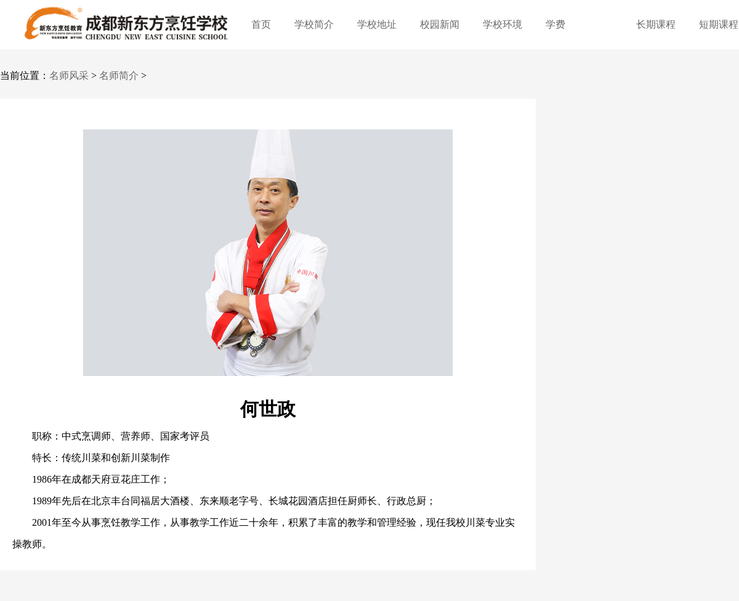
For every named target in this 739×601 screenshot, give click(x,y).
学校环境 (502, 24)
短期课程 (718, 24)
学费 (555, 24)
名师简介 (119, 75)
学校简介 (314, 24)
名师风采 (69, 75)
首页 (261, 24)
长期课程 (656, 24)
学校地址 (377, 24)
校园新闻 (439, 24)
